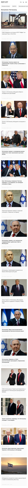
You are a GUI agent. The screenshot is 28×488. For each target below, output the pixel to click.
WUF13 (14, 6)
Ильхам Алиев (6, 6)
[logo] (4, 2)
